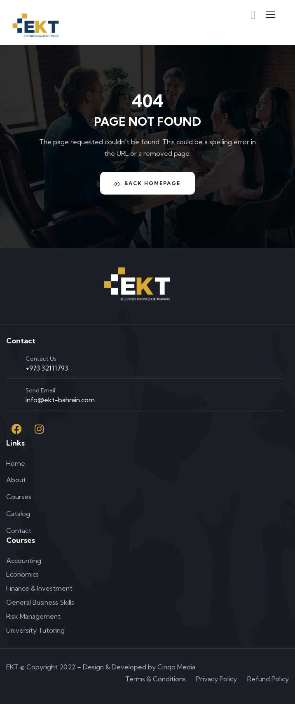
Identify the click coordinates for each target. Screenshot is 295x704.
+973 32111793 (47, 368)
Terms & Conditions (155, 679)
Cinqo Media (176, 667)
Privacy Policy (216, 679)
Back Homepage (147, 183)
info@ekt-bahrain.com (60, 400)
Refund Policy (268, 679)
